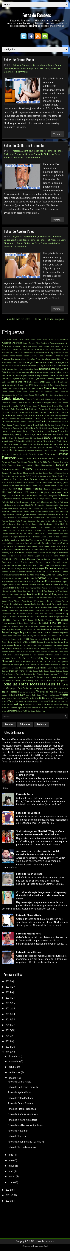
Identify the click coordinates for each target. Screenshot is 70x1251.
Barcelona (63, 372)
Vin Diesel (28, 701)
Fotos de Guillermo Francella (24, 145)
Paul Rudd (52, 607)
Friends (52, 469)
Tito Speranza (62, 680)
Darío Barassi (13, 428)
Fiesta (30, 462)
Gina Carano (40, 476)
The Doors (6, 680)
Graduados (6, 479)
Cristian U (63, 418)
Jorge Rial (24, 514)
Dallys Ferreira (25, 425)
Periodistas (6, 613)
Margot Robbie (32, 552)
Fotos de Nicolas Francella (22, 1108)
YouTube (59, 707)
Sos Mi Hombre (61, 664)
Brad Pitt (22, 381)
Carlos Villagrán (36, 391)
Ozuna (4, 600)
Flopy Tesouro (53, 462)
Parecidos (64, 604)
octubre (13, 1067)
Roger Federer (8, 645)
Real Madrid (46, 629)
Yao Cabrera (49, 707)
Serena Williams (45, 654)
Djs (3, 438)
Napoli (4, 584)
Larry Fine (21, 533)
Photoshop (23, 616)
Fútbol (59, 469)
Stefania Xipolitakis (37, 667)
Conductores (42, 415)
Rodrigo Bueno (43, 642)
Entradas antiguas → (56, 319)
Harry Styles (20, 485)
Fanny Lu (22, 458)
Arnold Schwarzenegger (52, 362)
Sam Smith (63, 648)
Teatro (20, 243)
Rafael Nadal (30, 626)
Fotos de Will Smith (18, 1130)
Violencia (37, 701)
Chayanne (56, 402)
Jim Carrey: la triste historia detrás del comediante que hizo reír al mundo (37, 852)
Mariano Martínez (27, 559)
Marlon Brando (20, 562)
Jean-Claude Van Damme (31, 505)
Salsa (49, 648)
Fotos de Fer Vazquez (28, 812)
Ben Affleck (63, 375)
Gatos (35, 473)
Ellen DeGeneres (49, 441)
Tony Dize (64, 688)
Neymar (33, 587)
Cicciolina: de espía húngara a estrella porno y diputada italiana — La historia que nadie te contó (41, 895)
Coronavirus (14, 418)
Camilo (32, 388)
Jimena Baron (16, 511)
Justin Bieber (34, 517)
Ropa (60, 645)
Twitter (52, 691)
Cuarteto (30, 421)
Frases (44, 469)
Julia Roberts (48, 514)
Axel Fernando (20, 369)
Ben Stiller (6, 378)
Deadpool (6, 431)
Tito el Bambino (47, 680)
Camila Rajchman (21, 388)
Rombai (27, 645)
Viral (51, 701)
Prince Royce (22, 623)
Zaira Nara (12, 710)
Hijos (66, 485)
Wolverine (58, 704)
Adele (38, 343)
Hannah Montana (48, 482)
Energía (13, 447)
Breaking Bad (51, 381)
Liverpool (64, 536)
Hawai (28, 485)
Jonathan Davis (13, 514)
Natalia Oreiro (43, 584)
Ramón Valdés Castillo (59, 626)
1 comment (21, 246)
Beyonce (15, 378)
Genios (45, 473)
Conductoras (29, 415)
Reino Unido (44, 632)
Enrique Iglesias (37, 447)
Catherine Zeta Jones (59, 395)
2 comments (22, 71)
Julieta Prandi (8, 517)
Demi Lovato (16, 431)
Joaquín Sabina (55, 511)
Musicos (49, 581)
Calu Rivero (55, 385)
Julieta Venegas (21, 517)
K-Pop (59, 517)
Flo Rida (43, 462)
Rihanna (33, 639)
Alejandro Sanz (20, 346)
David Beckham (27, 428)
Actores (16, 150)
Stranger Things (17, 670)
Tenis (36, 677)
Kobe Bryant (16, 527)
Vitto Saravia (7, 704)
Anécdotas (50, 355)
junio (11, 1160)
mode (32, 578)
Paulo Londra (35, 610)
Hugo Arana (7, 495)
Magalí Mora (37, 546)
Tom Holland (54, 688)
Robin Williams (23, 642)
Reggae (16, 632)
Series (14, 658)
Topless (13, 691)
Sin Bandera (50, 661)
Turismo (32, 691)
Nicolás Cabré (62, 587)
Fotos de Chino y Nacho (29, 915)
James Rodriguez (61, 502)
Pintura (44, 616)
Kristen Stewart (30, 527)
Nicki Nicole (42, 587)
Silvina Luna (37, 661)
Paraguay (56, 604)
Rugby (65, 645)
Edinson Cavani (36, 438)
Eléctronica (37, 441)
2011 (8, 1195)
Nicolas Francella (34, 154)
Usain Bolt (30, 695)
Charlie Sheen (24, 402)
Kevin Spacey (31, 524)
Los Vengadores (32, 540)
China (29, 406)
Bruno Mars (23, 385)
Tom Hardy (44, 688)
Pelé (55, 610)
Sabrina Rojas (40, 648)
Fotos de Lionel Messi (28, 952)
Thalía (53, 677)
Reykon (33, 635)
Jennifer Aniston (49, 505)
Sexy (63, 239)
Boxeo (14, 381)
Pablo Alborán (14, 600)
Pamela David (16, 604)
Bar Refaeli (44, 372)
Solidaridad (50, 664)
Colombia (54, 412)
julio (11, 1154)
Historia (28, 488)
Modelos (55, 239)
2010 (8, 1200)
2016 (8, 1036)
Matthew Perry (53, 565)
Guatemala (43, 479)
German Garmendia (16, 476)
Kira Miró (59, 524)
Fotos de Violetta (17, 1136)
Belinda (46, 375)
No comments (33, 157)
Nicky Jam (52, 587)
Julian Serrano (61, 514)
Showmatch (10, 243)
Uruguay (20, 694)
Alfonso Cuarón (26, 349)
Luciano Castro (23, 543)
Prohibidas (33, 623)
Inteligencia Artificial (11, 498)
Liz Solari (6, 540)
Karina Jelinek (8, 521)
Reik (34, 632)
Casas (31, 395)
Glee (49, 476)
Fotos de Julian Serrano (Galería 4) (26, 1141)
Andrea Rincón (22, 355)
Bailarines (16, 372)
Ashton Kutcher (20, 365)
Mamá (25, 549)
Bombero (64, 378)
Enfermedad (23, 447)
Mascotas (6, 565)
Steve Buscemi (54, 667)
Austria (65, 365)
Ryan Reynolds (26, 648)
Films (36, 462)
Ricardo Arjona (43, 635)
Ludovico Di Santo (39, 543)
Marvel (65, 562)
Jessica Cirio (28, 508)
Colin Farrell (41, 412)
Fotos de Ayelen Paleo (19, 231)
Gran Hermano (20, 479)
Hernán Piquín (50, 485)
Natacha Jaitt (14, 584)
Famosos (51, 150)
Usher (39, 695)
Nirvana (50, 591)
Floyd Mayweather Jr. (45, 465)
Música (41, 581)
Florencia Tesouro (15, 465)
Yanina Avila (37, 707)
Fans (29, 458)
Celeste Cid (30, 399)
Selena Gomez (13, 654)
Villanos (19, 701)
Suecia (29, 671)
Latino (30, 533)
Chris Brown (52, 406)
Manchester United (37, 549)
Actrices (17, 65)
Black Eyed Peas (36, 378)
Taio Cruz (28, 674)
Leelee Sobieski (53, 533)
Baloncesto (26, 372)
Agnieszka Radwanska (50, 343)
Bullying (37, 385)
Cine (27, 408)
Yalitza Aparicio (18, 707)
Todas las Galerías (13, 157)
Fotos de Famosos (36, 15)
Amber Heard (29, 352)
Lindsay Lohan (39, 536)
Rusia (4, 648)
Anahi (12, 355)
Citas (58, 409)
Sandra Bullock (8, 651)
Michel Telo (24, 574)
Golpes (65, 476)
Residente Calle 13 (21, 635)
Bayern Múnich (27, 375)
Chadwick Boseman (44, 399)
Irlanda (48, 498)
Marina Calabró (43, 559)
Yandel (28, 707)
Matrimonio (27, 565)
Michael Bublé (32, 571)
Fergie (65, 458)
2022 (38, 339)
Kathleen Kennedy (35, 521)
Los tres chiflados (18, 540)
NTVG (66, 594)
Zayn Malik (22, 710)
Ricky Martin (17, 639)
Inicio (38, 319)
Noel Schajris (7, 594)
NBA (61, 584)
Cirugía (52, 409)
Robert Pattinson (9, 642)
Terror (42, 677)
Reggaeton (25, 632)
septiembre (14, 1072)
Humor (17, 495)
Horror (19, 492)
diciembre (14, 1056)
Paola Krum (36, 604)
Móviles (10, 581)
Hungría (25, 495)
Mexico (24, 68)
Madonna (21, 546)
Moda (26, 578)
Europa (46, 450)
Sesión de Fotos (27, 658)
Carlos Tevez (21, 391)
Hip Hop (18, 488)
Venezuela (7, 698)
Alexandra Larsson (10, 349)
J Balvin (12, 502)
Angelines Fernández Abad (13, 359)
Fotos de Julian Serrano (29, 873)
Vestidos (16, 698)
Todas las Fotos (41, 68)
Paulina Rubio (21, 610)
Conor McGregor (56, 415)
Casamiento (23, 395)
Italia (61, 498)
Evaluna (53, 450)
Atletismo (32, 365)
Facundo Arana (36, 454)
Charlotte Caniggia (41, 402)
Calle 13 (45, 385)
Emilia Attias (62, 441)
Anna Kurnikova (43, 359)
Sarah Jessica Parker (38, 651)
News (27, 587)
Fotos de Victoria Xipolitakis (22, 1119)
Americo (39, 352)
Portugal (39, 619)
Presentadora (61, 619)
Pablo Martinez (54, 600)
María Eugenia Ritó (17, 555)
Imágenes (53, 495)
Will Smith (43, 704)
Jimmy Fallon (28, 511)
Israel (55, 498)
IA (31, 495)
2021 (8, 1008)
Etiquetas (25, 724)
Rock (33, 641)
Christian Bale (8, 409)
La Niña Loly (39, 530)
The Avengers (62, 677)
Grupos (33, 479)
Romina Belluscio (38, 645)
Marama (59, 549)
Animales (31, 359)
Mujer (34, 581)
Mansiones (50, 549)
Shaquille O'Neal (60, 658)
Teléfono (20, 677)
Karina (65, 517)
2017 (20, 339)
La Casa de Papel (24, 530)
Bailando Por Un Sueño (50, 236)
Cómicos (19, 415)
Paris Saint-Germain (28, 607)
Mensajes (39, 568)
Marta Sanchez (36, 562)
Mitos (14, 578)
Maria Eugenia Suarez (38, 555)
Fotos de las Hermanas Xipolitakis (25, 1125)
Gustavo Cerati (19, 482)
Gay (40, 473)
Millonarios (6, 578)
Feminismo (46, 458)
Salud (54, 648)
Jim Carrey (59, 508)
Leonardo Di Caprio (10, 536)
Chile (22, 405)
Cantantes (27, 65)
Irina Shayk (39, 498)
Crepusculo (39, 418)
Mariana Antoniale (59, 555)
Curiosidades (54, 421)
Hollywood (9, 492)
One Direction (27, 597)
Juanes (40, 514)
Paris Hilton (14, 607)
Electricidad (27, 441)
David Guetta (53, 428)
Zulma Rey (40, 710)
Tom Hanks (34, 688)
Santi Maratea (21, 651)
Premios (49, 620)
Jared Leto (16, 505)
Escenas (5, 450)
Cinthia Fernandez (39, 409)
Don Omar (9, 438)
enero (12, 1182)
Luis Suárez (62, 543)
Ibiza (35, 495)
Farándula (36, 458)
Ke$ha (5, 524)
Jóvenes (33, 514)
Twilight (44, 691)
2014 (8, 1046)
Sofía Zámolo (30, 664)
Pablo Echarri (27, 600)
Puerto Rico (55, 622)
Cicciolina (20, 409)
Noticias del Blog (47, 594)
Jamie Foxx (6, 505)
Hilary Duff (7, 488)
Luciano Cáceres (8, 543)
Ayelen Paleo (30, 236)
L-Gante (12, 530)
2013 (9, 339)
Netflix (12, 587)
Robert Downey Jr (60, 639)
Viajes (23, 698)
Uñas (66, 691)
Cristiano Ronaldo (10, 421)
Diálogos (5, 434)
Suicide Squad (62, 671)
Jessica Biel (17, 508)
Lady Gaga (51, 530)
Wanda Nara (31, 704)
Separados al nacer (28, 654)
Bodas (57, 378)
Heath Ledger (37, 485)
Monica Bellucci (54, 578)
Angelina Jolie (62, 355)
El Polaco (17, 441)
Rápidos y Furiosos (23, 629)
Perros (16, 613)
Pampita (27, 603)
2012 (8, 1189)
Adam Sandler (29, 343)
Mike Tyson (34, 574)
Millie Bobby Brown (60, 574)
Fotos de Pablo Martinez (20, 1098)
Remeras (55, 632)
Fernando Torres (9, 462)
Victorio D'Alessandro (55, 698)
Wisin (50, 704)
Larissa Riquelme (9, 533)
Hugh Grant (35, 492)
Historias (37, 488)
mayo (12, 1165)
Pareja (5, 607)
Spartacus (6, 667)
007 (3, 339)
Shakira (48, 658)
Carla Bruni (63, 388)
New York (20, 587)
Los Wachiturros (46, 540)
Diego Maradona (37, 434)
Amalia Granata (16, 352)
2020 (32, 339)
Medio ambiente (9, 568)
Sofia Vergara (17, 664)
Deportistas (51, 431)
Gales (66, 469)
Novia (60, 594)
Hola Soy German (60, 488)
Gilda (32, 476)
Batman (16, 375)
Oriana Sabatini (55, 597)
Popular (9, 724)
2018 (26, 339)
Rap (12, 629)
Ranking (6, 629)
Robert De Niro (45, 639)
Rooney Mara (52, 645)
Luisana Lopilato (9, 546)
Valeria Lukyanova (51, 695)
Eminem (23, 444)
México (57, 568)
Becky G (38, 375)
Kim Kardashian (46, 524)
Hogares (46, 488)
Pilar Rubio (35, 616)
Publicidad (43, 623)
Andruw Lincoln (37, 355)
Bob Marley (49, 378)
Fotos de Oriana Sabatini (20, 1103)
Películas (63, 610)
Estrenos (38, 450)
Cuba (37, 421)
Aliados (38, 349)
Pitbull (50, 616)
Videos (11, 701)
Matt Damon (39, 565)
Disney (64, 434)
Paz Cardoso (47, 610)
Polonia (16, 620)
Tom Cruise (23, 688)
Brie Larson (63, 381)
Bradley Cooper (33, 381)
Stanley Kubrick (19, 667)
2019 (8, 1019)
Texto (48, 677)
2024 (44, 339)
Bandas (35, 372)
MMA (20, 578)
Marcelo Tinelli (17, 552)
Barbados (54, 372)
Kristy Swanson (45, 527)
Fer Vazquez (57, 458)
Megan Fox (21, 568)
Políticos (6, 619)
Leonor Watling (25, 536)
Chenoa (65, 402)
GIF (27, 476)
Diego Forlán (22, 434)
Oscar (65, 597)
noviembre (14, 1061)
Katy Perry (63, 521)
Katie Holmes (51, 521)
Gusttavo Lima (32, 482)
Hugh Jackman (48, 492)
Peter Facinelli (40, 613)
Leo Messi (64, 533)
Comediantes (8, 415)
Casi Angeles (42, 394)
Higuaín (60, 485)
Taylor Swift (63, 674)
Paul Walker (62, 607)
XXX (8, 707)
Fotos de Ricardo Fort (28, 933)
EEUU (47, 437)
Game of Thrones (9, 473)
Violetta (44, 701)
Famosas (8, 68)
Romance (18, 645)
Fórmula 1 (16, 469)
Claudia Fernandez (19, 412)
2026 (56, 339)
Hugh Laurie (62, 492)
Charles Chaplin (61, 399)
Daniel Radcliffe (40, 425)
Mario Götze (57, 559)
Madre (28, 546)
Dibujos (13, 434)
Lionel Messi (53, 536)
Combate (64, 412)
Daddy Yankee (13, 425)
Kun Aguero (58, 527)
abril (11, 1171)
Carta (15, 395)
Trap (20, 691)
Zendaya (31, 710)
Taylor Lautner (50, 674)
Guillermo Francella (14, 154)
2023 (8, 997)
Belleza (54, 375)
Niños (44, 591)
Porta (30, 620)
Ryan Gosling (13, 648)
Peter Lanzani (55, 613)
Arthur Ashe (7, 365)
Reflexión (7, 632)
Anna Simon (57, 359)
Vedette (8, 246)
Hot (48, 239)
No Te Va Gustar (61, 591)
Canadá (39, 388)
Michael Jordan (61, 571)
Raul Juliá (35, 629)
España (13, 450)
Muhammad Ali (24, 581)
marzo (12, 1176)
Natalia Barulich (28, 584)
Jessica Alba (7, 508)
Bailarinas (9, 239)
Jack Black (20, 502)
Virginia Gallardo (61, 701)
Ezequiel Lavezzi (19, 454)
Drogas (26, 438)
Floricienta (29, 465)
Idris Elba (43, 495)
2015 (15, 339)
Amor (46, 352)
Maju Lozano (7, 549)
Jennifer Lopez (62, 505)
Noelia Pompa (20, 594)
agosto (12, 1078)
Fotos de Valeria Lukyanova (22, 1147)
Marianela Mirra (10, 558)
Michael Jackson (46, 571)
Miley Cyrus (45, 574)
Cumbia (43, 421)
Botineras (6, 381)
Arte (66, 362)
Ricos (26, 638)
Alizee (45, 349)
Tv (37, 691)
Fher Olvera (22, 462)
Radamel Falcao (17, 626)
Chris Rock (63, 406)
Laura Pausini (40, 533)
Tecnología (12, 677)
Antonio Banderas (19, 362)
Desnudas (63, 431)
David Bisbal (41, 428)
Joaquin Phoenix (41, 511)
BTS (30, 385)
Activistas (64, 339)
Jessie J (51, 508)
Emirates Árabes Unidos (38, 444)
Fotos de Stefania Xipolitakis (23, 1114)
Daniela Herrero (55, 425)
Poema (65, 616)
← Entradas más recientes (16, 319)
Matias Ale (16, 565)
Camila (10, 388)
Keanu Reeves (16, 524)
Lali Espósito (62, 530)
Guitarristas (7, 482)
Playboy (58, 616)
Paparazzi (46, 604)
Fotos (17, 68)
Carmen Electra (52, 391)
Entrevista (50, 447)
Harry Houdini (8, 485)
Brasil (42, 381)
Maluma (17, 549)
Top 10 (5, 691)
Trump (25, 691)
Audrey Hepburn (44, 365)
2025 (50, 339)
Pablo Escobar (40, 600)
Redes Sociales (60, 629)
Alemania (32, 346)
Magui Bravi (62, 546)
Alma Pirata (55, 349)
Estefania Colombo (26, 450)
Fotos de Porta (24, 794)
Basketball (7, 375)
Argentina (26, 150)
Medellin (64, 565)
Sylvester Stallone (15, 674)
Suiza (4, 674)
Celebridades (40, 65)
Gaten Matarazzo (24, 473)
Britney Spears (9, 384)
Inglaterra (63, 495)
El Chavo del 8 (59, 437)
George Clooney (55, 473)
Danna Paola (54, 65)
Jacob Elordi (41, 502)
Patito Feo (42, 607)
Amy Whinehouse (56, 352)
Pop (31, 68)
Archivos (41, 724)
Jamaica (50, 502)
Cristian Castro (52, 418)
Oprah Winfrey (40, 597)
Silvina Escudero (23, 661)
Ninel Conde (36, 591)
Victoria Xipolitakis (36, 698)
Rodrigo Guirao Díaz (59, 642)
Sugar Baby (38, 671)
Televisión (29, 677)
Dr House (19, 438)
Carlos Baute (8, 391)
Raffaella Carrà (42, 626)
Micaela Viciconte (17, 571)
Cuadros (23, 421)
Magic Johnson (50, 546)
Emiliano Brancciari (10, 444)
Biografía (24, 378)
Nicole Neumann (24, 591)
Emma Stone (56, 444)
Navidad (54, 584)
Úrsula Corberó (8, 695)
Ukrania (59, 691)
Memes (30, 568)
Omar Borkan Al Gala (11, 597)
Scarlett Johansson (55, 651)
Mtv (15, 581)
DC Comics (64, 428)
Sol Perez (41, 664)
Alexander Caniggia (59, 346)
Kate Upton (21, 521)
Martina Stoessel (52, 562)
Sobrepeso (6, 664)
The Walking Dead (30, 680)
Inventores (26, 498)
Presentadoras (9, 622)
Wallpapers (20, 704)
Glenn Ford (57, 476)
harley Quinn (62, 482)
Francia (37, 469)
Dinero (49, 434)
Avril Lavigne (7, 369)
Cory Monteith (26, 418)
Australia (56, 365)
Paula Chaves (8, 610)
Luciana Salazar (61, 540)
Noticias (32, 594)
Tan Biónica (38, 674)
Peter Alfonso (26, 613)
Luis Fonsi (51, 543)
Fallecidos (50, 454)
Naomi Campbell (61, 581)
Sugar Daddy (49, 671)
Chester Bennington (10, 406)
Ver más (57, 134)
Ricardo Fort (55, 635)
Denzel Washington (33, 431)
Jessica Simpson (40, 508)
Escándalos (62, 447)
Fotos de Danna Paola (19, 60)
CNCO (31, 412)
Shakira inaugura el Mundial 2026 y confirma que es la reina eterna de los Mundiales (40, 833)
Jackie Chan (30, 502)
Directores (56, 434)
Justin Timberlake (48, 517)
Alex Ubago (44, 346)
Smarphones (63, 661)
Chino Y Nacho (39, 406)
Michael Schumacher (11, 574)
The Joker (16, 680)
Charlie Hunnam (9, 402)
